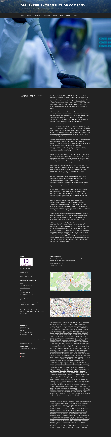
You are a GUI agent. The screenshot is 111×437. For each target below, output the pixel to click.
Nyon (63, 364)
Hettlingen (70, 346)
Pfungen (77, 369)
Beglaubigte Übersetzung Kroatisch (77, 412)
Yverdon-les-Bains (85, 393)
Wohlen (68, 393)
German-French (54, 102)
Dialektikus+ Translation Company (53, 5)
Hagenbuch (74, 345)
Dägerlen (84, 333)
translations (68, 97)
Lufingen (62, 357)
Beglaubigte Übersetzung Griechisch (78, 408)
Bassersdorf (61, 327)
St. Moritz (76, 383)
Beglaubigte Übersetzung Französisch (59, 408)
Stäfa (80, 381)
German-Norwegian (55, 104)
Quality (55, 15)
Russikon (65, 374)
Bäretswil (72, 327)
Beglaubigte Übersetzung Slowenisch (59, 424)
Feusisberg (71, 339)
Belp (83, 327)
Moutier (64, 360)
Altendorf (72, 324)
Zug (77, 395)
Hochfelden (85, 346)
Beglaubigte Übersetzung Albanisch (58, 401)
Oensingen (79, 365)
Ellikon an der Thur (62, 338)
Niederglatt (66, 362)
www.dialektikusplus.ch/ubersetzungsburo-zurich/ (32, 339)
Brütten (64, 331)
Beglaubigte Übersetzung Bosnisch (59, 403)
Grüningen (67, 345)
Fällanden (52, 339)
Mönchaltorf (70, 360)
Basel (21, 309)
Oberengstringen (78, 364)
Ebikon (81, 336)
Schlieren (59, 377)
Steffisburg (85, 381)
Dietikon (85, 334)
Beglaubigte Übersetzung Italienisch (59, 412)
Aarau (51, 322)
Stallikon (64, 381)
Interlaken (76, 350)
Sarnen (62, 376)
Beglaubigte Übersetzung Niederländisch (80, 415)
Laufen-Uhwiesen (68, 355)
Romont (81, 372)
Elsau (69, 338)
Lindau (51, 357)
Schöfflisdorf (66, 377)
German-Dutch (83, 102)
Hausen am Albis (82, 345)
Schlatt (85, 376)
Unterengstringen (63, 386)
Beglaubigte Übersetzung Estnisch (58, 406)
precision (86, 126)
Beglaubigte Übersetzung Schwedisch (77, 420)
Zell (51, 395)
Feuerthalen (65, 339)
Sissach (77, 379)
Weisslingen (53, 391)
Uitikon (56, 386)
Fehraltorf (58, 339)
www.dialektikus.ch (25, 288)
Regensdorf (63, 371)
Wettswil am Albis (61, 391)
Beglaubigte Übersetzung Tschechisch (59, 425)
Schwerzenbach (82, 377)
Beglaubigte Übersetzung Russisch (58, 420)
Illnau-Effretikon (58, 350)
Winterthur (62, 393)
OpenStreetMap (87, 290)
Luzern (27, 311)
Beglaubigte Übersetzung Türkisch (78, 425)
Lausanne (42, 309)
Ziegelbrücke (61, 395)
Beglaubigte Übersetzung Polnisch (78, 417)
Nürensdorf (58, 364)
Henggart (58, 346)
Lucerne (72, 357)
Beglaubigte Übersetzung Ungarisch (78, 427)
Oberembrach (69, 364)
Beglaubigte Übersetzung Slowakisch (77, 422)
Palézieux (65, 369)
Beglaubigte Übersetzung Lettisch (58, 413)
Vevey (84, 386)
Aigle (58, 324)
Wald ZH (69, 388)
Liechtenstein (23, 313)
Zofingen (68, 395)
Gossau (83, 343)
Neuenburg (60, 362)
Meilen (70, 358)
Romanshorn (74, 372)
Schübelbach (73, 377)
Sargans (57, 376)
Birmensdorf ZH (71, 329)
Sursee (81, 383)
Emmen (79, 338)
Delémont (68, 334)
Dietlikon (52, 336)
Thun (61, 384)
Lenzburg (82, 355)
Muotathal (76, 360)
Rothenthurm (53, 374)
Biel (65, 329)
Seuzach (67, 379)
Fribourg (69, 341)
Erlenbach (85, 338)
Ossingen (74, 367)
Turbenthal (81, 384)
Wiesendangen (76, 391)
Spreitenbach (53, 381)
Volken (51, 388)
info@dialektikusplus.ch (26, 343)
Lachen (75, 353)
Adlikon (75, 322)
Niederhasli (73, 362)
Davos (79, 333)
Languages (47, 15)
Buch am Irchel (76, 331)
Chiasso (66, 333)
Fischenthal (78, 339)
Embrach (74, 338)
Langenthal (86, 353)
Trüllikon (71, 384)
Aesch (55, 322)
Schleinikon (53, 377)
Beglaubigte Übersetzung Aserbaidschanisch (80, 401)
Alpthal (62, 324)
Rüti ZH (83, 374)
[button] (70, 280)
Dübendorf (71, 336)
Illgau (51, 350)
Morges (52, 360)
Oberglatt (85, 364)
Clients (68, 15)
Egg (85, 336)
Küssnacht (58, 353)
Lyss (76, 357)
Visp (88, 386)
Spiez (87, 379)
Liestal (87, 355)
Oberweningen (66, 365)
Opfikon (69, 367)
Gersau (67, 343)
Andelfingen (53, 326)
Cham (61, 333)
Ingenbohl (65, 350)
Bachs (84, 326)
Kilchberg (52, 352)
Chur (29, 309)
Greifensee (55, 345)
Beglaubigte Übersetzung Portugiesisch (59, 419)
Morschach (58, 360)
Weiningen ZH (86, 389)
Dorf (66, 336)
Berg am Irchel (56, 329)
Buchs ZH (87, 331)
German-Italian (63, 102)
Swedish (67, 208)
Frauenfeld (63, 341)
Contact (75, 15)
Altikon (77, 324)
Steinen (52, 383)
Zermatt (55, 395)
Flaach (83, 339)
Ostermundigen (81, 367)
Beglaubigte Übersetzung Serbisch (58, 422)
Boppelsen (85, 329)
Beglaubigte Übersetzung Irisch (57, 410)
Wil (82, 391)
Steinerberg (58, 383)
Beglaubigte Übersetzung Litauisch (76, 413)
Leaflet (80, 290)
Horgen (61, 348)
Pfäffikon (71, 369)
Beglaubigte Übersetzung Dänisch (58, 405)
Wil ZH (57, 393)
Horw (65, 348)
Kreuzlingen (81, 352)
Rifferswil (68, 372)
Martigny (86, 357)
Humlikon (72, 348)
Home (22, 15)
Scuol (56, 379)
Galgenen (52, 343)
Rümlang (71, 374)
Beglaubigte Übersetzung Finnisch (76, 406)
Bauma (67, 327)
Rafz (81, 369)
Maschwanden (53, 358)
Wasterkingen (60, 389)
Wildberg (52, 393)
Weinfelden (79, 389)
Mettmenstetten (77, 358)
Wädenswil (67, 389)
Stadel (59, 381)
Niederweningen (81, 362)
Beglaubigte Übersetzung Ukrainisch (59, 427)
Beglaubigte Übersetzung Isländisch (75, 410)
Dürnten (77, 336)
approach (72, 165)
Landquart (80, 353)
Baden (51, 327)
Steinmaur (64, 383)
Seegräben (61, 379)
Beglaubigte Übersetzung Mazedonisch (59, 415)
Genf (37, 309)
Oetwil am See (58, 367)
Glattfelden (77, 343)
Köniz (76, 352)
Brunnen (59, 331)
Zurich (85, 95)
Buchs (82, 331)
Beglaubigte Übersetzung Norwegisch (60, 417)
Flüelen (58, 341)
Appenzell (70, 326)
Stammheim (70, 381)
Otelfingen (52, 369)
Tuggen (76, 384)
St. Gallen (37, 311)
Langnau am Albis (54, 355)
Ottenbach (59, 369)
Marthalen (80, 357)
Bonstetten (79, 329)
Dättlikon (62, 334)
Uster (81, 386)
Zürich (42, 311)
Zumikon (81, 395)
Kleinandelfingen (60, 352)
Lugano (22, 311)
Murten (82, 360)
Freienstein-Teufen (83, 341)
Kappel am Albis (84, 350)
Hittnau (79, 346)
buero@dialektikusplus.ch (26, 294)
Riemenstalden (61, 372)
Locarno (56, 357)
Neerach (52, 364)
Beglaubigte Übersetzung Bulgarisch (78, 403)
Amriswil (82, 324)
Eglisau (52, 338)
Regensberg (56, 371)
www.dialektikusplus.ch (26, 285)
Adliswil (79, 322)
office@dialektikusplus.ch (26, 292)
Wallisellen (74, 388)
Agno (54, 324)
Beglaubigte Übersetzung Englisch (76, 405)
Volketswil (57, 388)
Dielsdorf (79, 334)
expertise (63, 202)
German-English (80, 101)
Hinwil (75, 346)
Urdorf (76, 386)
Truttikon (65, 384)
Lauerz (61, 355)
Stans (76, 381)
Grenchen (61, 345)
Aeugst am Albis (68, 322)
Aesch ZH (60, 322)
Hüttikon (86, 348)
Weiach (73, 389)
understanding (54, 193)
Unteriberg (71, 386)
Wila (85, 391)
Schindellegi (80, 376)
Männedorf (65, 358)
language (79, 200)
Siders (72, 379)
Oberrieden (59, 365)
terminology (58, 149)
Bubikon (69, 331)
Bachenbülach (77, 326)
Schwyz (32, 311)
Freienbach (74, 341)
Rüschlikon (77, 374)
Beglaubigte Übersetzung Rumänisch (79, 419)
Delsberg (74, 334)
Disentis (62, 336)
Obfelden (73, 365)
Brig (51, 331)
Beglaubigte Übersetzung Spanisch (78, 424)
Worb (78, 393)
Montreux (84, 358)
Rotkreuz (60, 374)
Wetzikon (69, 391)
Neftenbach (53, 362)
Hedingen (52, 346)
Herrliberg (64, 346)
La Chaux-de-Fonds (67, 353)
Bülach (52, 333)
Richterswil (82, 371)
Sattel (66, 376)
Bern (25, 309)
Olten (64, 367)
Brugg (54, 331)
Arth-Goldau (64, 326)
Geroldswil (61, 343)
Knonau (71, 352)
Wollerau (73, 393)
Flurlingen (52, 341)
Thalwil (57, 384)
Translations (38, 15)
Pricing (61, 15)
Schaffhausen (72, 376)
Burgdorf (57, 333)
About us (28, 15)
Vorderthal (63, 388)
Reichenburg (70, 371)
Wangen (81, 388)
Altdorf (67, 324)
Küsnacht (52, 353)
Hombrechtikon (54, 348)
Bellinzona (78, 327)
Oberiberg (52, 365)
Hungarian (61, 208)
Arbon (58, 326)
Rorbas (85, 372)
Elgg (56, 338)
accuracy (52, 136)
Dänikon (57, 334)
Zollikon (73, 395)
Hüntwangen (79, 348)
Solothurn (82, 379)
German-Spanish (73, 102)
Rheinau (76, 371)
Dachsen (75, 333)
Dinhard (57, 336)
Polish (56, 208)
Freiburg (33, 309)
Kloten (67, 352)
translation (72, 95)
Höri (68, 348)
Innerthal (71, 350)
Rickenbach (53, 372)
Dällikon (52, 334)
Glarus (71, 343)
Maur (60, 358)
